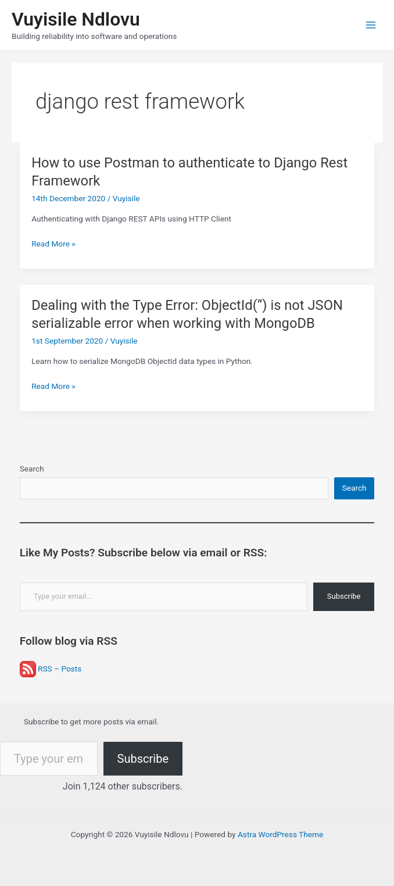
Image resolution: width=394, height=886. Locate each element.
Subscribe (343, 596)
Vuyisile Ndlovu (76, 19)
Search (32, 468)
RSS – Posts (51, 668)
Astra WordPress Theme (280, 834)
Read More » (53, 244)
